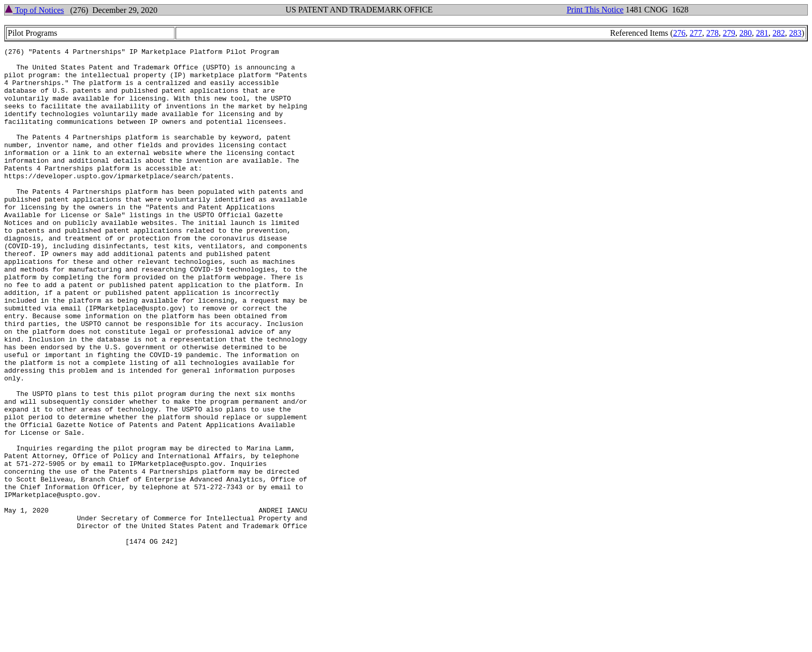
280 (746, 33)
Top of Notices (34, 10)
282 (779, 33)
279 (729, 33)
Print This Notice (595, 9)
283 (795, 33)
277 (696, 33)
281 (762, 33)
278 (712, 33)
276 (679, 33)
